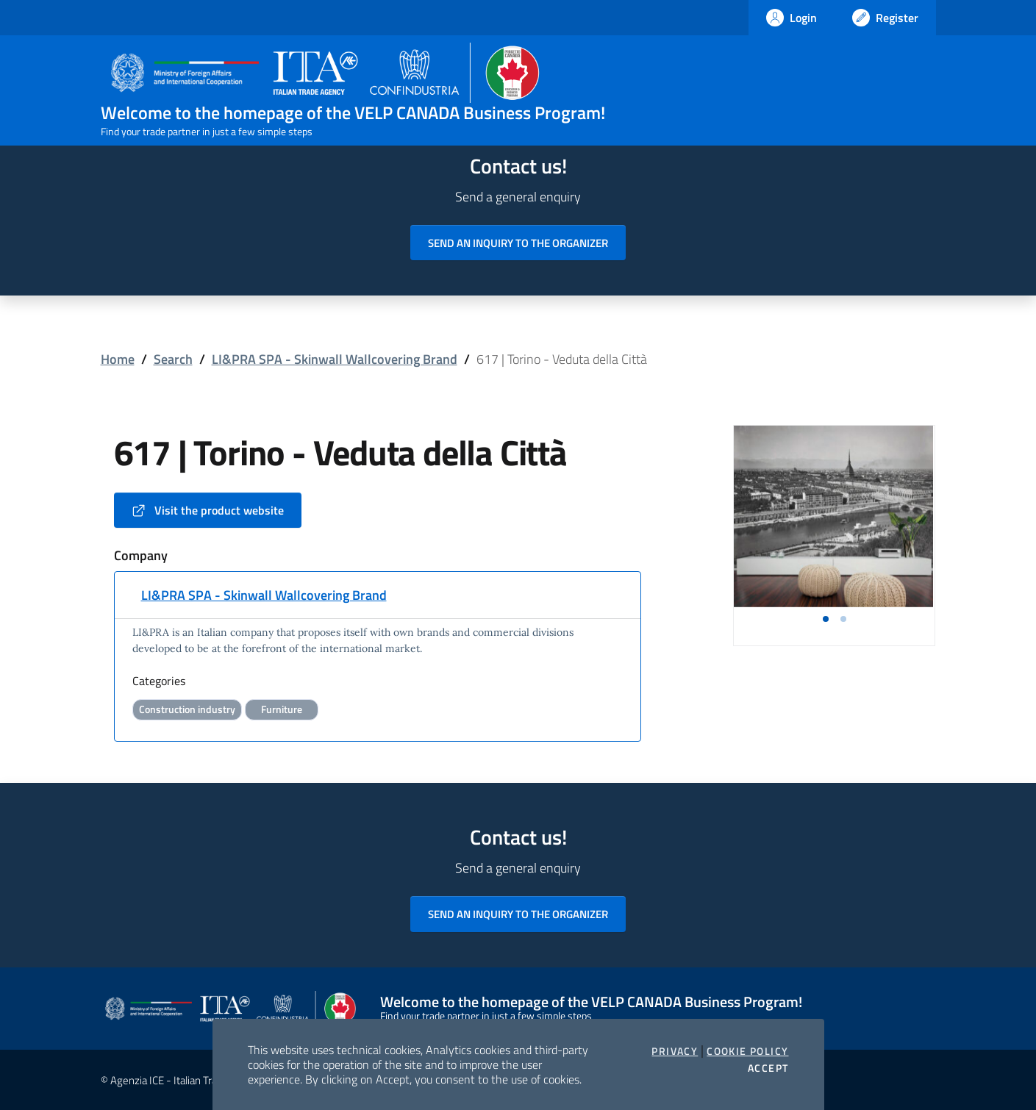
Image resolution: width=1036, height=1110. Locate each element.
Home (118, 359)
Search (173, 359)
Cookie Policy (747, 1051)
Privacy (674, 1051)
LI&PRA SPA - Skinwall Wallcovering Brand (334, 359)
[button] (826, 619)
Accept (768, 1068)
